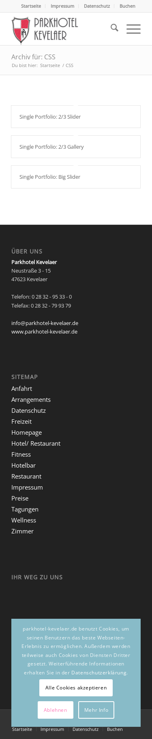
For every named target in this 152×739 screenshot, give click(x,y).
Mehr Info (96, 709)
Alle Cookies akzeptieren (76, 687)
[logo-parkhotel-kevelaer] (63, 29)
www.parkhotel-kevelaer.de (44, 331)
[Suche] (110, 29)
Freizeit (21, 421)
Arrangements (31, 399)
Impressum (62, 6)
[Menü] (129, 29)
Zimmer (22, 531)
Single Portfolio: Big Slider (49, 176)
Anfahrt (21, 388)
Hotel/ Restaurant (35, 443)
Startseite (31, 6)
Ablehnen (55, 709)
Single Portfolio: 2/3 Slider (50, 116)
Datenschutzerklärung (98, 672)
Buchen (127, 6)
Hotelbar (23, 465)
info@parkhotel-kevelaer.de (44, 323)
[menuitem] (31, 6)
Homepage (26, 432)
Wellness (23, 520)
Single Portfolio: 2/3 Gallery (51, 146)
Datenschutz (97, 6)
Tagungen (25, 509)
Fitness (21, 454)
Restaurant (26, 476)
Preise (19, 498)
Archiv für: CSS (33, 56)
